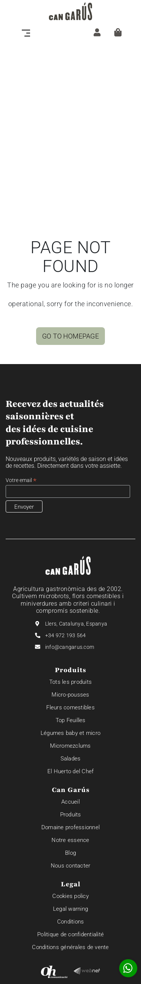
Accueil (70, 801)
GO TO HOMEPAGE (70, 336)
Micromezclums (70, 745)
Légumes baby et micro (70, 733)
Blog (70, 852)
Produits (70, 814)
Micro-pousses (70, 694)
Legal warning (70, 908)
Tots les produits (70, 682)
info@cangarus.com (69, 647)
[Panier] (118, 32)
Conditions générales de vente (70, 947)
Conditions (70, 921)
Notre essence (70, 840)
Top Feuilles (71, 720)
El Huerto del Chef (70, 771)
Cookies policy (70, 896)
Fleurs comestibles (70, 707)
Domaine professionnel (70, 827)
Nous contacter (71, 865)
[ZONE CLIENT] (97, 32)
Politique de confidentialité (70, 934)
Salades (71, 758)
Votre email (21, 480)
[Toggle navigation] (28, 32)
